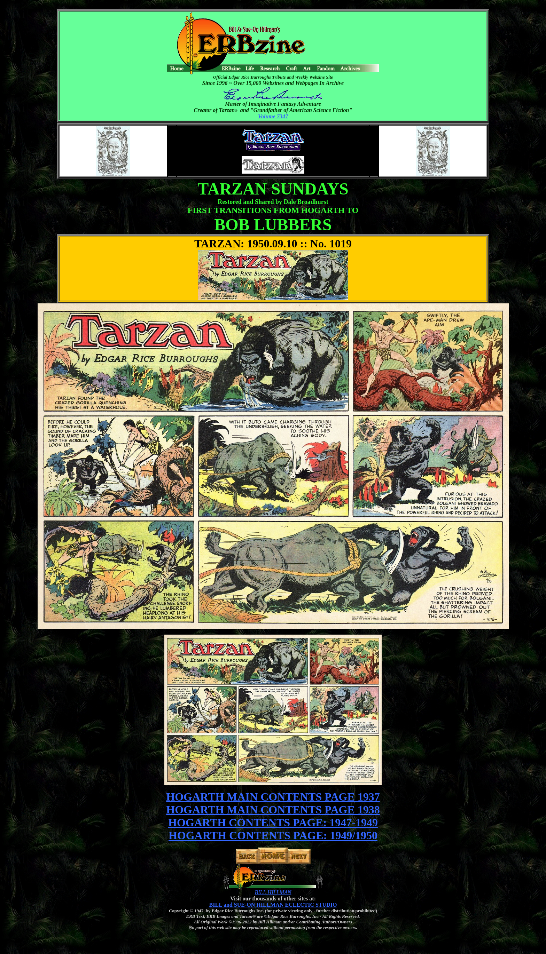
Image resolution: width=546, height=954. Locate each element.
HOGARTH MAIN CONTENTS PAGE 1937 (273, 796)
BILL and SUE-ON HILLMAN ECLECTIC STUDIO (273, 905)
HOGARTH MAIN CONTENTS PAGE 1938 (273, 809)
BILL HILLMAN (273, 892)
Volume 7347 (273, 116)
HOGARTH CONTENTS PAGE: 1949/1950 (273, 835)
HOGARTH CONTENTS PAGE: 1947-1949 (273, 822)
